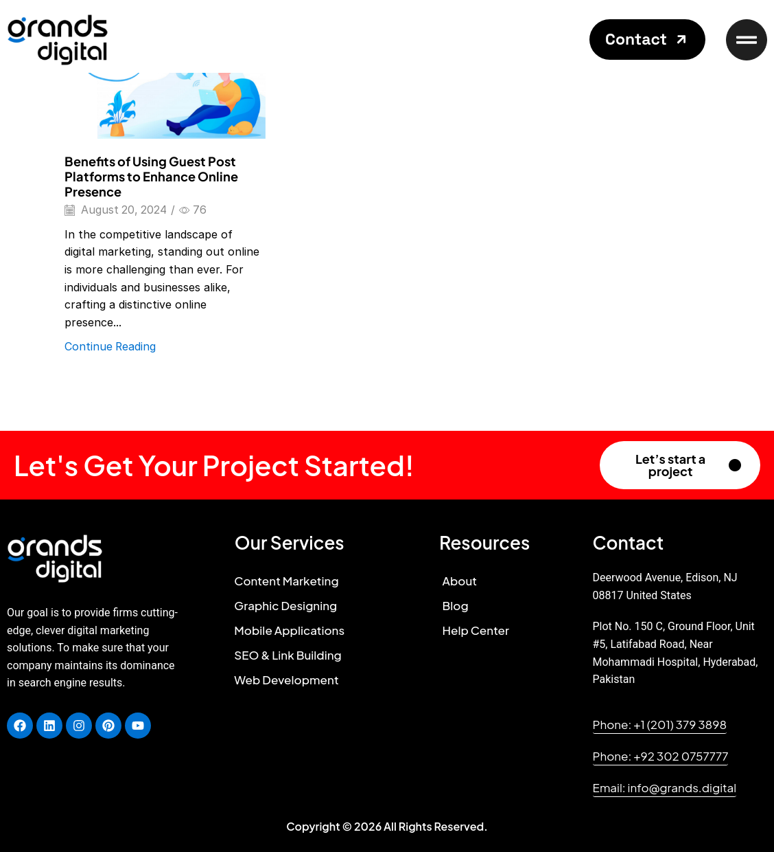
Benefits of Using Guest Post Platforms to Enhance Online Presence (151, 176)
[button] (647, 39)
